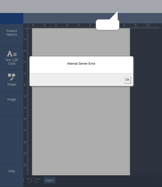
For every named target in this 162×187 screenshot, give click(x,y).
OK (127, 79)
